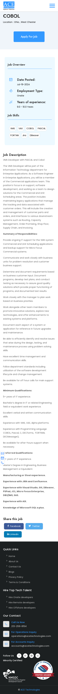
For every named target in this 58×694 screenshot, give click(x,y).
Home (12, 556)
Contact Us (15, 566)
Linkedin (13, 534)
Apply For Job (29, 37)
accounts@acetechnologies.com (30, 645)
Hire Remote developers (21, 602)
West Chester (28, 22)
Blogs (11, 571)
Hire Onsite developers (21, 597)
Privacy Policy (16, 577)
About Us (13, 561)
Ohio (16, 22)
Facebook (14, 526)
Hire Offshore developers (22, 607)
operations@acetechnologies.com (31, 636)
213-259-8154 (19, 626)
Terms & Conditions (19, 582)
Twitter (34, 526)
